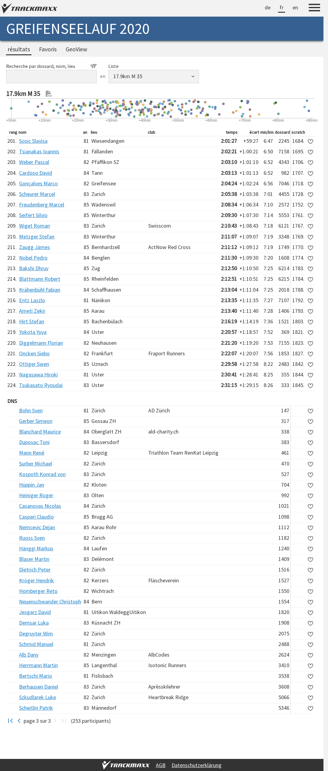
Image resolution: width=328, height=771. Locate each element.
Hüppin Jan (31, 484)
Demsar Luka (34, 622)
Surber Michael (35, 463)
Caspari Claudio (36, 516)
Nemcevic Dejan (37, 527)
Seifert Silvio (33, 215)
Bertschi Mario (35, 675)
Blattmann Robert (39, 278)
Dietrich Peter (35, 569)
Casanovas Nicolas (40, 505)
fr (282, 7)
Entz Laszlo (32, 300)
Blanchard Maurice (40, 431)
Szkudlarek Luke (37, 697)
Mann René (31, 452)
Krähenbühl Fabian (39, 289)
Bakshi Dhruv (33, 268)
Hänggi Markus (36, 548)
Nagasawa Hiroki (38, 374)
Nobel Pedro (33, 257)
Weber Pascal (34, 161)
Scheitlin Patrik (36, 707)
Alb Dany (28, 654)
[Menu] (314, 8)
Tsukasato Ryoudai (41, 385)
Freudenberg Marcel (41, 204)
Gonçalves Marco (38, 183)
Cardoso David (35, 172)
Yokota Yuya (33, 331)
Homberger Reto (38, 590)
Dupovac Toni (34, 442)
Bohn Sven (31, 410)
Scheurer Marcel (37, 193)
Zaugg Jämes (34, 247)
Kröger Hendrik (36, 580)
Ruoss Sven (32, 537)
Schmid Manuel (36, 644)
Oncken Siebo (34, 353)
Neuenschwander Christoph (50, 601)
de (268, 7)
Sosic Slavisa (33, 140)
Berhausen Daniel (38, 686)
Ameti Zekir (32, 310)
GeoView (76, 49)
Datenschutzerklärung (196, 765)
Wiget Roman (34, 225)
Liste (113, 66)
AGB (161, 765)
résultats (19, 49)
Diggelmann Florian (41, 342)
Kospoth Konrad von (42, 474)
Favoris (48, 49)
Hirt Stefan (31, 321)
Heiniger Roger (36, 495)
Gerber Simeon (35, 420)
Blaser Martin (34, 558)
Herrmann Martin (38, 665)
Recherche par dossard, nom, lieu (51, 66)
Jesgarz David (35, 612)
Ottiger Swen (34, 363)
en (295, 7)
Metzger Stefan (36, 236)
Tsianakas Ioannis (39, 151)
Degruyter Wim (36, 633)
